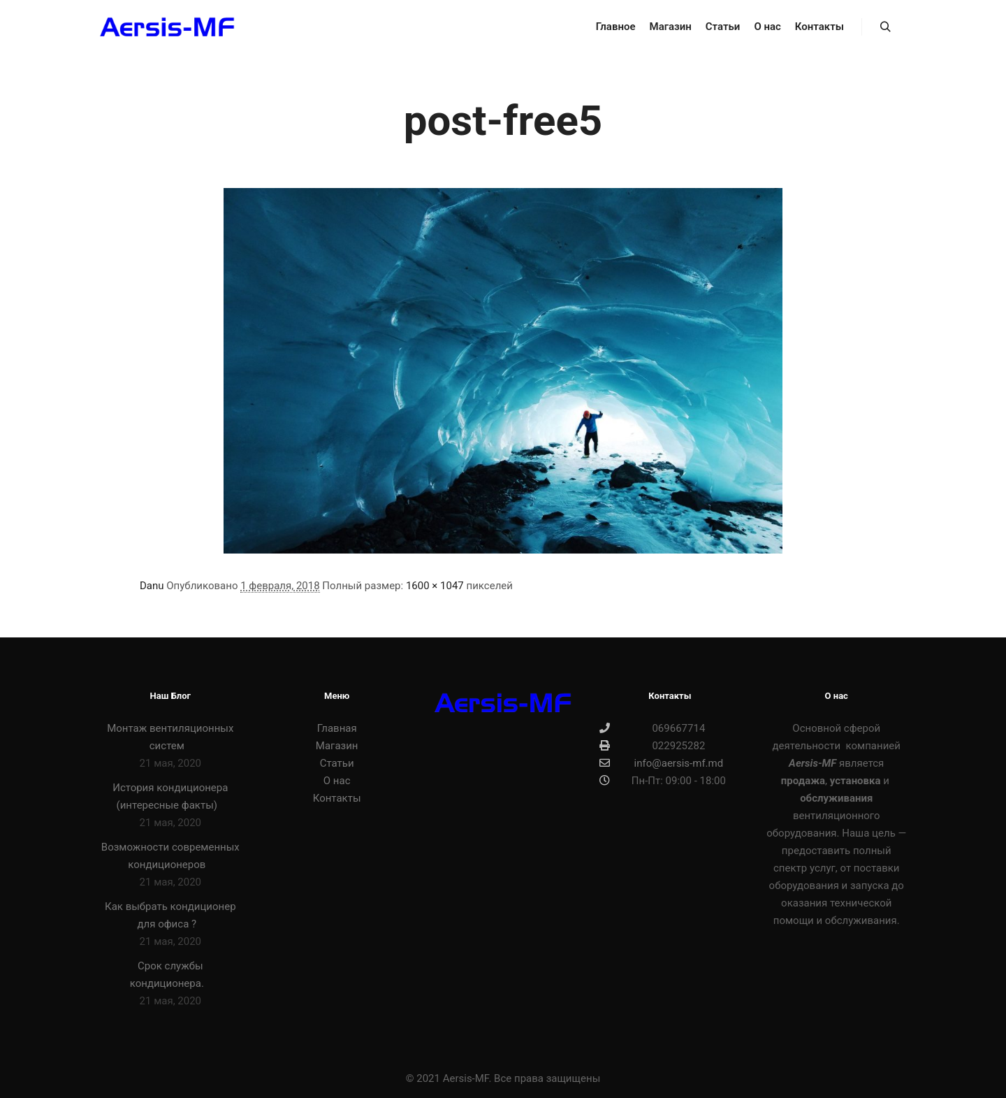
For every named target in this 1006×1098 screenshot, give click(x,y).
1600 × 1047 (435, 585)
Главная (337, 728)
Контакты (337, 798)
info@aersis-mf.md (661, 763)
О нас (337, 780)
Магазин (337, 745)
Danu (152, 585)
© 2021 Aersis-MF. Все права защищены (503, 1078)
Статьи (337, 763)
